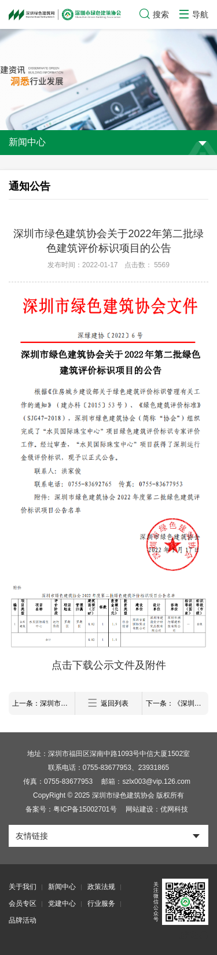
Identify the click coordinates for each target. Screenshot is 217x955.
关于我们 (22, 887)
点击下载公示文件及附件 (109, 665)
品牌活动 (22, 920)
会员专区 (22, 903)
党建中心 (62, 903)
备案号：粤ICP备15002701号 (70, 809)
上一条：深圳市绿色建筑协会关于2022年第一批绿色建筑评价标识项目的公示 (43, 703)
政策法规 (101, 887)
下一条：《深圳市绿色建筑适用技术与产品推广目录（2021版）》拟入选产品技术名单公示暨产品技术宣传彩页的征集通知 (177, 703)
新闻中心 (62, 887)
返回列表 (108, 703)
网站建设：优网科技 (157, 809)
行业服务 (101, 903)
